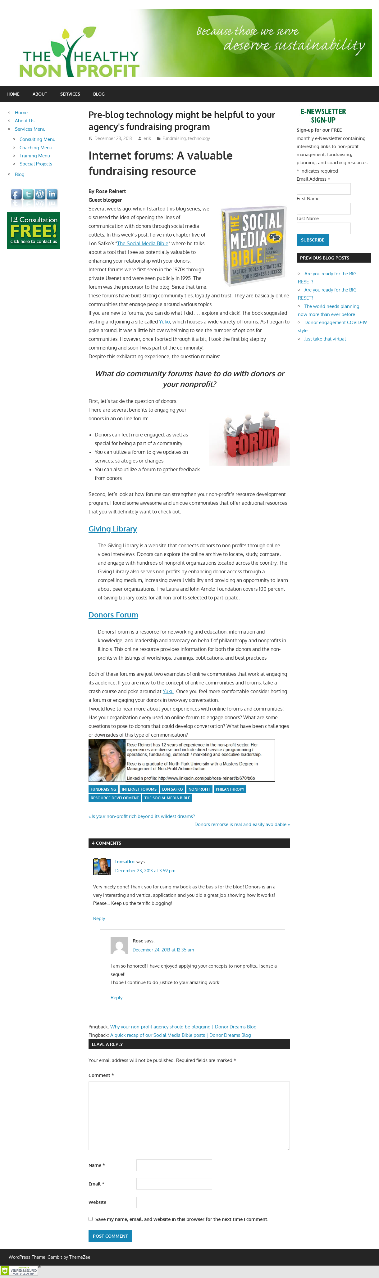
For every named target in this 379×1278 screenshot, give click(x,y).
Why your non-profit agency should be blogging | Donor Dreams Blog (183, 1027)
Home (13, 94)
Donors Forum (113, 614)
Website (97, 1202)
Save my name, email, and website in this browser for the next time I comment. (181, 1219)
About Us (24, 121)
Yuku (164, 321)
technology (199, 138)
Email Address (313, 179)
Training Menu (35, 156)
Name (97, 1165)
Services (70, 94)
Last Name (308, 218)
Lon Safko (172, 789)
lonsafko (125, 862)
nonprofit (199, 789)
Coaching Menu (36, 148)
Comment (101, 1075)
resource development (115, 798)
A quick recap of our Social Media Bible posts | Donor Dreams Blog (180, 1035)
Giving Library (113, 528)
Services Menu (30, 129)
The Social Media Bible (142, 243)
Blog (99, 94)
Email (96, 1184)
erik (147, 138)
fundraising (103, 789)
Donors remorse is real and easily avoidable (240, 824)
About (40, 94)
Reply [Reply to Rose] (116, 997)
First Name (308, 198)
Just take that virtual (325, 339)
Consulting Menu (37, 139)
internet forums (139, 789)
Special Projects (36, 164)
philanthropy (230, 789)
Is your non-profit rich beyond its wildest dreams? (143, 816)
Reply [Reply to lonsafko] (99, 918)
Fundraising (174, 138)
